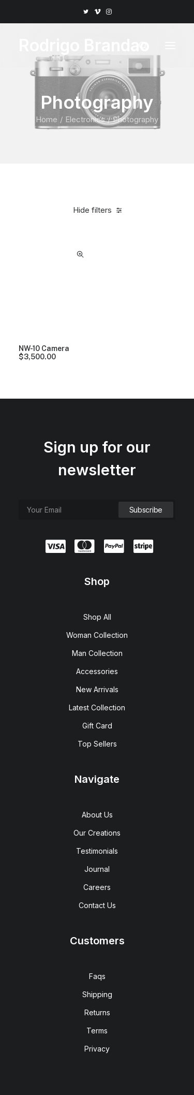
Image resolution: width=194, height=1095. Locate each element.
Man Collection (97, 653)
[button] (86, 12)
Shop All (97, 616)
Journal (97, 869)
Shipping (97, 994)
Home (46, 119)
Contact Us (97, 905)
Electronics (85, 119)
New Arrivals (97, 689)
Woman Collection (97, 635)
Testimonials (97, 850)
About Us (97, 814)
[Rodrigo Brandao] (84, 45)
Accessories (97, 671)
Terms (97, 1030)
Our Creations (97, 832)
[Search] (138, 45)
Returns (97, 1012)
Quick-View (80, 254)
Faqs (97, 976)
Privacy (97, 1048)
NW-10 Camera (44, 353)
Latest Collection (97, 707)
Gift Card (97, 725)
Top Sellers (97, 743)
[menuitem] (86, 12)
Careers (97, 887)
